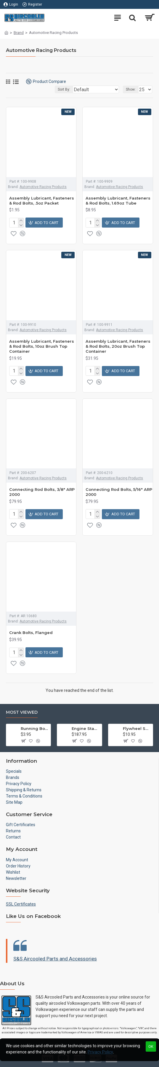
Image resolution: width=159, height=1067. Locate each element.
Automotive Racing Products (43, 187)
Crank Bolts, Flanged (31, 632)
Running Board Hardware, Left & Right (35, 728)
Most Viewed (22, 712)
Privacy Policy (100, 1052)
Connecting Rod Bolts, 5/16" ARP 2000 (119, 492)
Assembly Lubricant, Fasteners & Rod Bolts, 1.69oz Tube (118, 200)
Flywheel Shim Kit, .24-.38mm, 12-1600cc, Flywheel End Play (137, 728)
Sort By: (64, 89)
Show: (131, 89)
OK (150, 1046)
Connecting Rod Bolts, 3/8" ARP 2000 (42, 492)
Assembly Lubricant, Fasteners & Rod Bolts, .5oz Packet (41, 200)
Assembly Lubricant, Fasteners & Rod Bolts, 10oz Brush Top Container (41, 346)
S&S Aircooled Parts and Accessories (55, 959)
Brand (19, 32)
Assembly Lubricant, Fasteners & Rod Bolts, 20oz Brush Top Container (118, 346)
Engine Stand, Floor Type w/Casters (85, 728)
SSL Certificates (21, 904)
